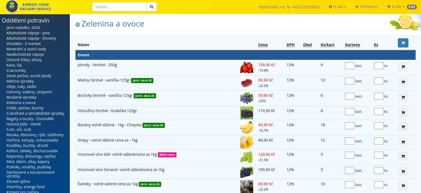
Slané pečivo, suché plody (28, 75)
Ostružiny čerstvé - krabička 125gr (107, 110)
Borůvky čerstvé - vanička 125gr (106, 95)
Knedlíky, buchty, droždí (27, 145)
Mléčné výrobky (20, 81)
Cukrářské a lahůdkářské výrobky (35, 113)
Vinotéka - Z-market (23, 43)
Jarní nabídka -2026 (23, 27)
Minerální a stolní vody (26, 48)
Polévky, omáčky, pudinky (28, 166)
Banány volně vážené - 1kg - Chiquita (110, 124)
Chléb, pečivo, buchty (24, 107)
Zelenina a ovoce (21, 102)
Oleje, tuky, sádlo (21, 86)
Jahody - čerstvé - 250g (97, 64)
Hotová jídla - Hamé (23, 124)
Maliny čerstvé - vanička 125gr (104, 80)
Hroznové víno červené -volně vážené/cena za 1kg (121, 169)
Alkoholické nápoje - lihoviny (31, 38)
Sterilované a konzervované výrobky (30, 174)
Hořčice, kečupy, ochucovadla (32, 140)
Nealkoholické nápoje (25, 54)
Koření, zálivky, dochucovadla (32, 150)
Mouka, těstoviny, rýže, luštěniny (34, 134)
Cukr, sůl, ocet (18, 129)
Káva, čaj (13, 65)
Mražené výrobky (21, 97)
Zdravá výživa (18, 181)
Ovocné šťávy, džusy (24, 59)
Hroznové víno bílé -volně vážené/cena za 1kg (118, 154)
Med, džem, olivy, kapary (27, 161)
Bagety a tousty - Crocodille (30, 118)
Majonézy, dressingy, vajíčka (31, 156)
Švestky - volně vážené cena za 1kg (108, 183)
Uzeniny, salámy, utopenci (29, 91)
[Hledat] (119, 6)
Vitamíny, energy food (25, 186)
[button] (337, 6)
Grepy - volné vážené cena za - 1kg (107, 140)
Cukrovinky (16, 70)
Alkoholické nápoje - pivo (28, 32)
